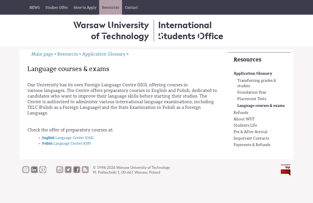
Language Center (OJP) (66, 143)
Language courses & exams (261, 105)
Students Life (245, 125)
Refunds (241, 112)
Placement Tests (251, 99)
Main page (42, 54)
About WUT (244, 119)
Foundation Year (251, 92)
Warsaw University (111, 30)
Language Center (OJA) (67, 137)
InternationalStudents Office (190, 30)
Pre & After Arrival (251, 131)
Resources (247, 60)
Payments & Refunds (252, 144)
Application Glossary (253, 73)
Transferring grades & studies (256, 83)
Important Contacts (251, 138)
